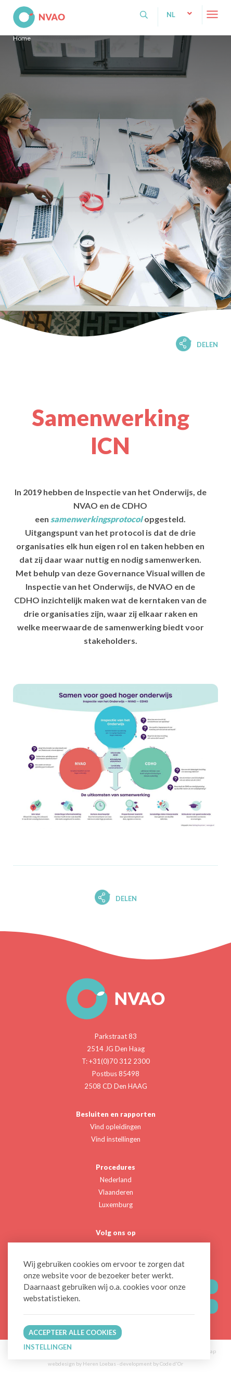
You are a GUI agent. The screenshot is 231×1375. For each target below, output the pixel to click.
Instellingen (47, 1347)
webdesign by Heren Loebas (82, 1363)
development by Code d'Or (151, 1363)
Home (22, 38)
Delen (207, 344)
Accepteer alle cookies (73, 1332)
